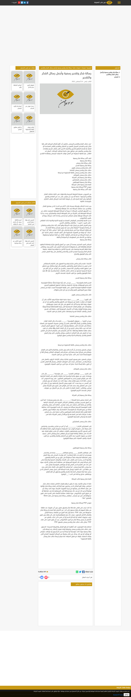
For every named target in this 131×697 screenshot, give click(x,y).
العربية (14, 2)
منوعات (83, 68)
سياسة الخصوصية (118, 695)
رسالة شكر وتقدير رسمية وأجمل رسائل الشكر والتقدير (56, 68)
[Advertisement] (65, 20)
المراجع (116, 77)
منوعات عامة (76, 68)
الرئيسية (89, 68)
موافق (127, 695)
